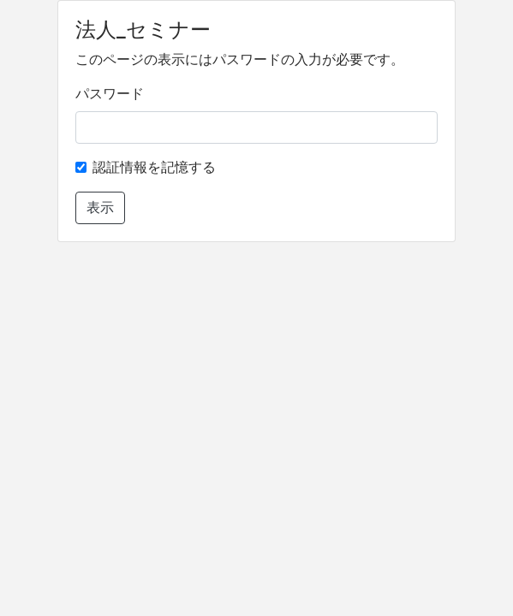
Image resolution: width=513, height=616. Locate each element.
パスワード (109, 94)
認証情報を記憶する (154, 167)
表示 (100, 207)
